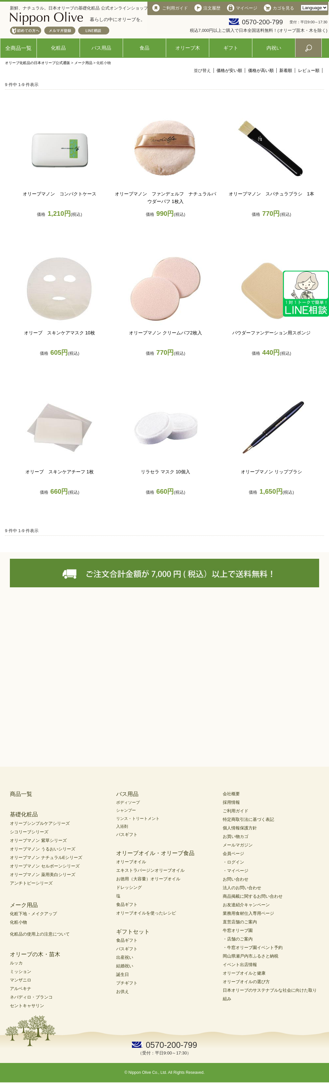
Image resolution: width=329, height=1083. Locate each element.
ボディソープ (128, 802)
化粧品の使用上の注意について (40, 934)
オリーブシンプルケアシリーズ (40, 823)
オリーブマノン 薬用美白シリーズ (42, 874)
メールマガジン (238, 845)
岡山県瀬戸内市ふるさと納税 (250, 956)
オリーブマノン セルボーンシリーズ (45, 866)
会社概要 (231, 793)
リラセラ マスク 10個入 (165, 471)
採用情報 (231, 802)
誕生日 (122, 974)
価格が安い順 (229, 70)
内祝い (273, 48)
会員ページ (233, 853)
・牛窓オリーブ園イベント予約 (253, 947)
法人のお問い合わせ (242, 887)
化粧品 (58, 48)
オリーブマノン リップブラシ (271, 471)
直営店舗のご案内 (240, 921)
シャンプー (126, 810)
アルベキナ (20, 988)
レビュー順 (308, 70)
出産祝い (124, 957)
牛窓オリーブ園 (238, 930)
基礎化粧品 (24, 814)
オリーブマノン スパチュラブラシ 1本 (271, 193)
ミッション (20, 971)
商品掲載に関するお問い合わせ (253, 896)
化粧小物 (18, 922)
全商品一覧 (18, 48)
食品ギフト (127, 904)
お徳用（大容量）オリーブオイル (148, 878)
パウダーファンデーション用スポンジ (271, 332)
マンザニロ (20, 980)
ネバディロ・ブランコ (31, 997)
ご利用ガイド (235, 810)
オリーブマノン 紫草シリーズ (38, 840)
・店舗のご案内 (238, 938)
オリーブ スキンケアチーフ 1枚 (59, 471)
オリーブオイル (131, 861)
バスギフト (127, 834)
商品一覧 (21, 794)
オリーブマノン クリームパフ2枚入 (165, 332)
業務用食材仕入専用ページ (248, 913)
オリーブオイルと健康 (244, 973)
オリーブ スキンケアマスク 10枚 (59, 332)
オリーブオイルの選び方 (246, 981)
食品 (144, 48)
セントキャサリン (27, 1005)
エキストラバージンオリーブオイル (150, 870)
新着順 (285, 70)
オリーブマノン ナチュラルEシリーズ (46, 857)
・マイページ (235, 870)
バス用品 (101, 48)
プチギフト (127, 983)
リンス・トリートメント (138, 818)
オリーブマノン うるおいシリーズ (42, 848)
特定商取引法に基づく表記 (248, 819)
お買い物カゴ (235, 836)
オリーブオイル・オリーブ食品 (155, 853)
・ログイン (233, 862)
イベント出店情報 (240, 964)
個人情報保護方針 (240, 827)
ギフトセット (133, 932)
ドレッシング (129, 887)
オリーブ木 (187, 48)
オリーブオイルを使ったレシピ (146, 913)
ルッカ (16, 962)
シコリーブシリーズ (29, 831)
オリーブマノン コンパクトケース (59, 193)
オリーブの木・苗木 (35, 954)
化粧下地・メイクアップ (33, 913)
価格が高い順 (261, 70)
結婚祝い (124, 965)
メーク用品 (83, 63)
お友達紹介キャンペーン (246, 904)
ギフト (230, 48)
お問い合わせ (235, 879)
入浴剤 (122, 826)
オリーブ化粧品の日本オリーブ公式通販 (37, 63)
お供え (122, 991)
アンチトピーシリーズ (31, 883)
